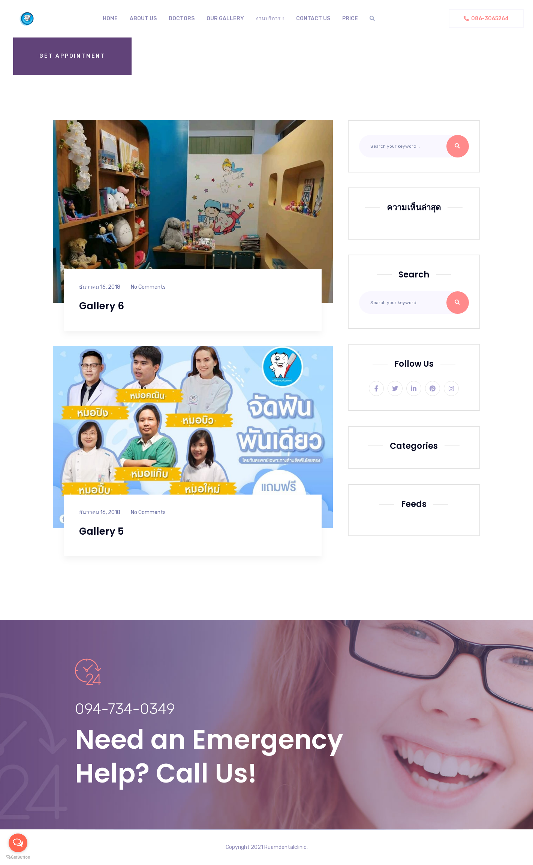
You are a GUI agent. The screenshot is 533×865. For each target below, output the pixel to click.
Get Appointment (72, 56)
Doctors (182, 18)
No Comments (148, 287)
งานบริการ (268, 18)
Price (350, 18)
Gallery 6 (101, 306)
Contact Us (313, 18)
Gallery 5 (101, 531)
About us (143, 18)
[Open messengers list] (18, 843)
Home (110, 18)
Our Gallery (225, 18)
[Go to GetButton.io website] (18, 857)
